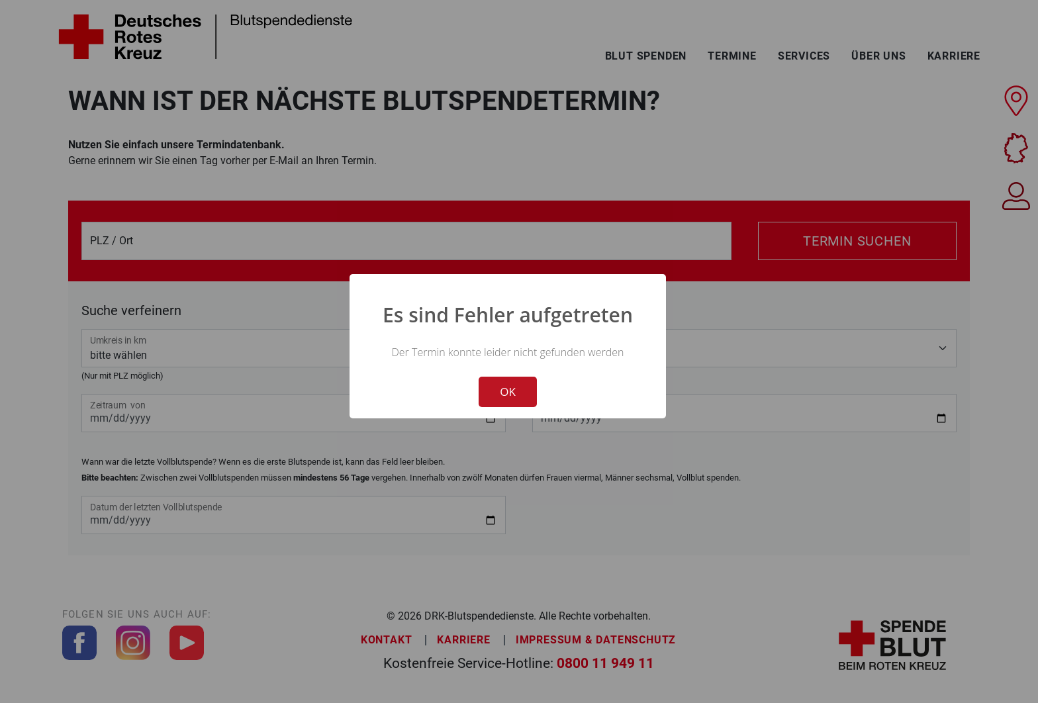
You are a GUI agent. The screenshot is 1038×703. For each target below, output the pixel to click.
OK (508, 391)
